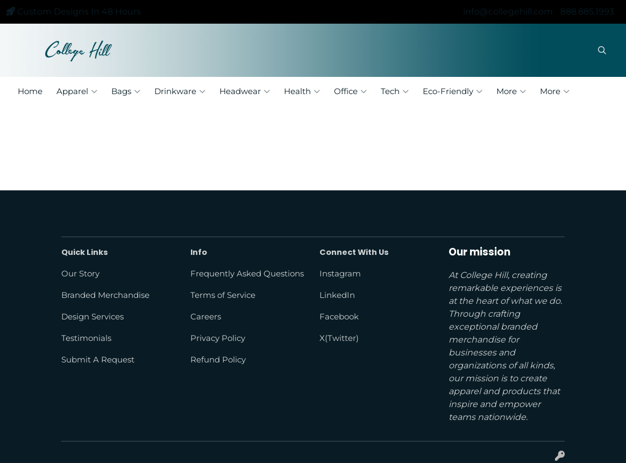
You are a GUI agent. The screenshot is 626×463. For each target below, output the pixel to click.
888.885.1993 (587, 11)
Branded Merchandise (105, 295)
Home (30, 91)
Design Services (92, 317)
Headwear (244, 91)
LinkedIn (337, 295)
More (511, 91)
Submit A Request (97, 360)
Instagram (340, 274)
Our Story (80, 274)
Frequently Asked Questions (247, 274)
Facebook (339, 317)
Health (302, 91)
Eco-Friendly (452, 91)
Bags (125, 91)
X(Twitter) (339, 338)
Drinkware (179, 91)
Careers (205, 317)
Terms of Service (222, 295)
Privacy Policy (217, 338)
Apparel (76, 91)
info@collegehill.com (508, 11)
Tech (395, 91)
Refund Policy (218, 360)
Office (350, 91)
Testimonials (86, 338)
